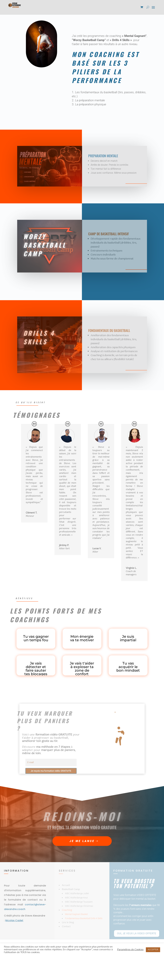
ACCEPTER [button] (153, 949)
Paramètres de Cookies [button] (130, 949)
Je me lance (82, 841)
